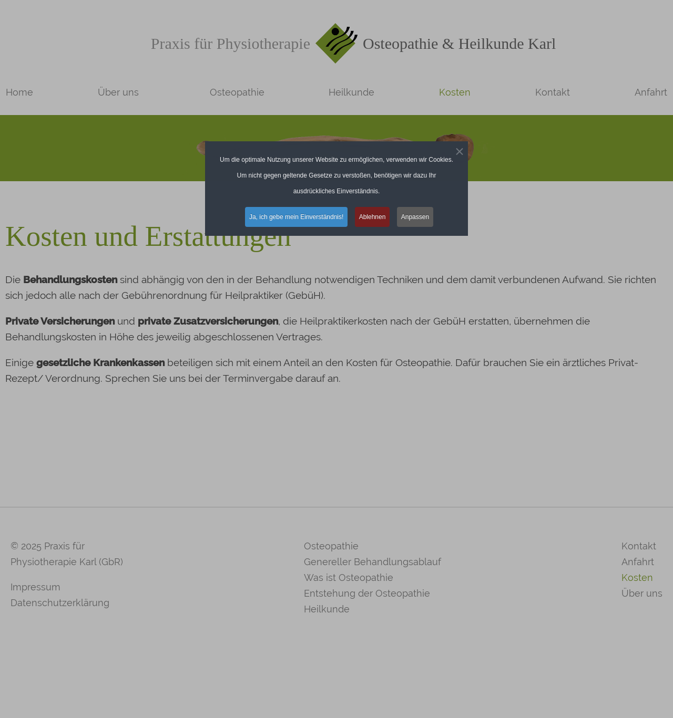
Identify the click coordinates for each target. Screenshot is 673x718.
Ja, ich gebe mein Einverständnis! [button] (296, 217)
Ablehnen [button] (372, 217)
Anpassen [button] (415, 217)
